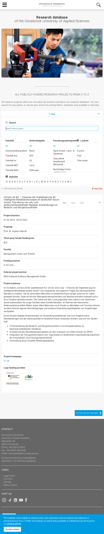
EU (30, 160)
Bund (31, 150)
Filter (53, 114)
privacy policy (14, 523)
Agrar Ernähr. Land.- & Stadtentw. (64, 152)
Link (7, 360)
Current (80, 150)
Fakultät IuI (11, 160)
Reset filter (98, 188)
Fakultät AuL (12, 155)
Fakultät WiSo (12, 170)
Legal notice (9, 475)
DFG (31, 155)
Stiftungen (34, 170)
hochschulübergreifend (16, 150)
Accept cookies (12, 529)
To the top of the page (87, 413)
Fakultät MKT (12, 165)
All (7, 145)
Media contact (10, 485)
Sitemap (7, 481)
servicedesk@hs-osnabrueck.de (23, 453)
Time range (82, 160)
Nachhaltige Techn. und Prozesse (62, 171)
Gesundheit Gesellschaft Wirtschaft (59, 161)
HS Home (8, 478)
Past (79, 155)
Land (31, 165)
